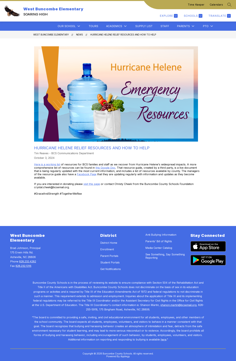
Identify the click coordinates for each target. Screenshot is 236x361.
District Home (108, 242)
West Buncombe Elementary (51, 34)
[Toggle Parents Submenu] (193, 26)
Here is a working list (47, 164)
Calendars (216, 4)
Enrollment (107, 249)
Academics (114, 26)
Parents (183, 26)
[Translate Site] (219, 16)
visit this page (91, 184)
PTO (205, 26)
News (79, 34)
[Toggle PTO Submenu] (212, 26)
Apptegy (125, 356)
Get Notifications (110, 269)
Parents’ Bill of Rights (158, 241)
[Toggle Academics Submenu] (125, 26)
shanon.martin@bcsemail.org (178, 305)
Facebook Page (86, 174)
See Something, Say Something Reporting (165, 256)
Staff (164, 26)
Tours (93, 26)
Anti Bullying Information (160, 234)
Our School (67, 26)
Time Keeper (196, 4)
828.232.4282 (27, 261)
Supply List (144, 26)
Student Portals (110, 262)
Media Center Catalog (158, 247)
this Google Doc (105, 167)
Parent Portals (109, 256)
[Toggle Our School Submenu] (79, 26)
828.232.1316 (23, 266)
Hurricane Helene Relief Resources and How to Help (123, 34)
